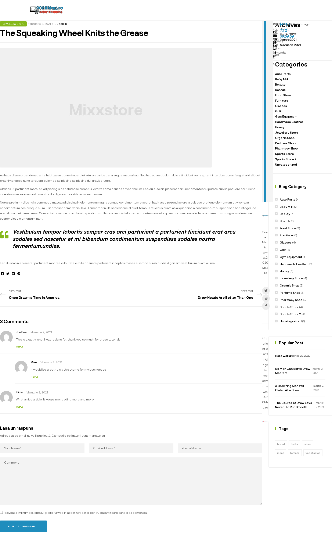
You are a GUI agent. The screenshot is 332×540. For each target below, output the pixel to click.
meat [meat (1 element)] (280, 452)
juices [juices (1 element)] (307, 443)
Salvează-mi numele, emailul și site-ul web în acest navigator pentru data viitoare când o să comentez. (76, 512)
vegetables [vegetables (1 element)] (313, 452)
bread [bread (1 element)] (281, 443)
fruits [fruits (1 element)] (294, 443)
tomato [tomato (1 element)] (295, 452)
